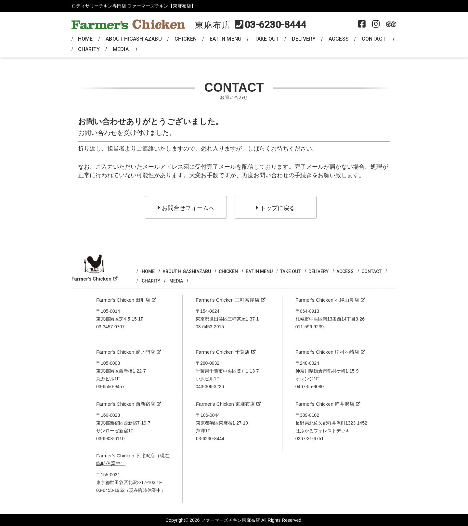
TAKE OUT (266, 39)
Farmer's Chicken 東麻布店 (225, 404)
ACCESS (339, 39)
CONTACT (374, 39)
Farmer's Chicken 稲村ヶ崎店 (327, 352)
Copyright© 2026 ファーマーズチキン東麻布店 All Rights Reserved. (234, 520)
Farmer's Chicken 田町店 (123, 300)
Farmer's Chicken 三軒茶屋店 (227, 300)
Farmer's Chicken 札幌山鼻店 (327, 300)
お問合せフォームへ (186, 207)
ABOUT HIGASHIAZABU (134, 39)
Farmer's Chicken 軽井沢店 (324, 404)
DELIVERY (304, 39)
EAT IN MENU (225, 39)
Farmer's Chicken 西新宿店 (125, 404)
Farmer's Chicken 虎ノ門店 (125, 352)
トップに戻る (275, 207)
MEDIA (121, 49)
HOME (85, 39)
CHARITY (89, 49)
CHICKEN (186, 39)
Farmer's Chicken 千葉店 (223, 352)
